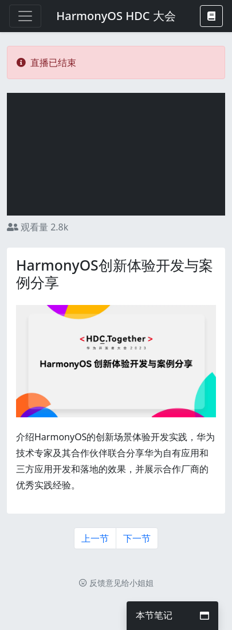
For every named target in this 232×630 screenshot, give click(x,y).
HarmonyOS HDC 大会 (115, 16)
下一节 (137, 538)
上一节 (95, 538)
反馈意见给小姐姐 (116, 582)
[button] (211, 16)
